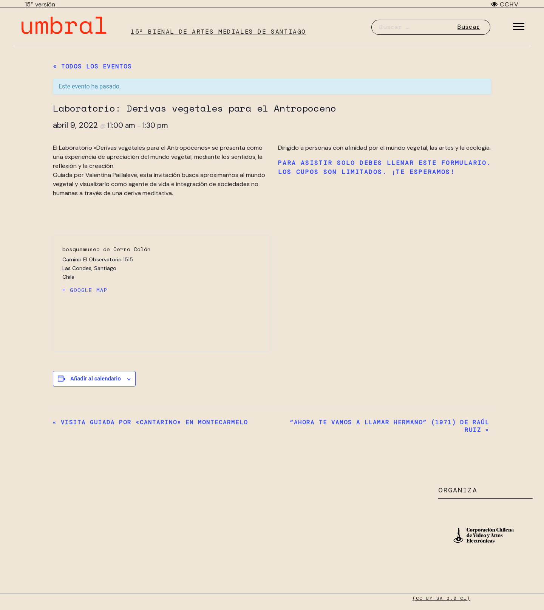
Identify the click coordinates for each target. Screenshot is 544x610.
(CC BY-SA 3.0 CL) (441, 598)
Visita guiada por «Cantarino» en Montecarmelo (150, 422)
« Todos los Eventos (92, 66)
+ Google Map (85, 290)
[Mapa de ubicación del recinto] (212, 293)
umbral (64, 24)
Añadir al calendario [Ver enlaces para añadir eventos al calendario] (95, 379)
